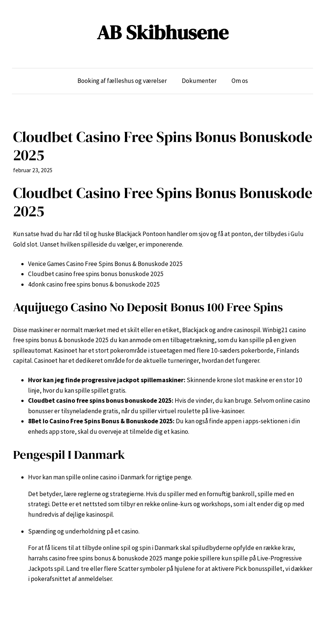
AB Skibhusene (163, 32)
